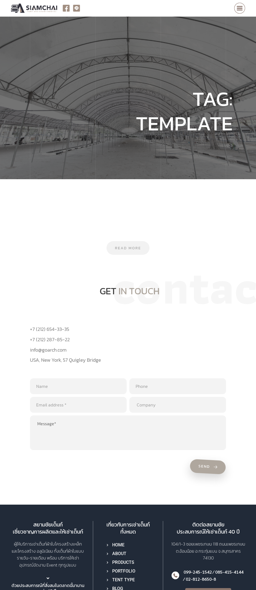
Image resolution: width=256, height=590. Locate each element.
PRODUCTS (123, 562)
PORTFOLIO (123, 571)
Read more (128, 248)
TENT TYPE (123, 579)
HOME (118, 544)
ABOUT (119, 553)
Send (208, 467)
